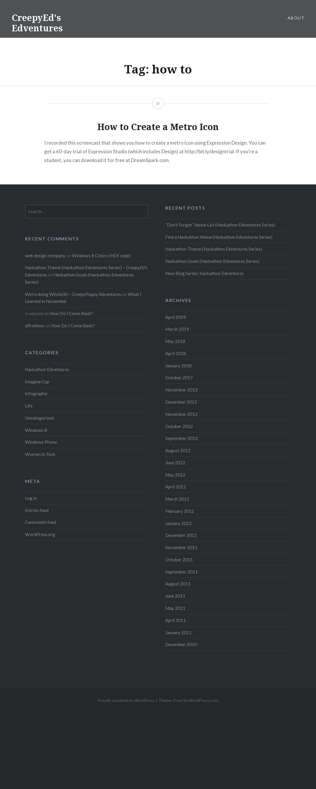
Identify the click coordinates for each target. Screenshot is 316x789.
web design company (45, 255)
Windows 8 (36, 430)
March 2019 (177, 329)
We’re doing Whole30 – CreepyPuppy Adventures (73, 294)
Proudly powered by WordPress (126, 700)
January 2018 (178, 365)
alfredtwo (34, 325)
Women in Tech (40, 454)
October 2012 (179, 426)
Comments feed (40, 522)
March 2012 (177, 499)
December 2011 (181, 535)
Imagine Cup (37, 381)
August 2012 (178, 450)
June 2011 (175, 596)
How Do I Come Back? (71, 313)
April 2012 (175, 486)
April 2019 (175, 317)
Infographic (36, 393)
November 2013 (181, 389)
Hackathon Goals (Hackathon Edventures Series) (212, 261)
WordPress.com (203, 700)
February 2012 (179, 511)
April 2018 (175, 353)
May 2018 (175, 341)
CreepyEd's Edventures (37, 23)
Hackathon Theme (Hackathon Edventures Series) (213, 248)
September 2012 (181, 438)
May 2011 (175, 608)
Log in (31, 498)
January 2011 (178, 632)
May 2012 (175, 474)
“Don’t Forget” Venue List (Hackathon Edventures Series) (220, 224)
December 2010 (181, 644)
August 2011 (178, 583)
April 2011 (175, 620)
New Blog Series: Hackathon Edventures (204, 273)
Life (29, 405)
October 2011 (179, 559)
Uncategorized (39, 417)
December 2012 (181, 402)
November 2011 (181, 547)
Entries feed (37, 510)
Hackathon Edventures (47, 369)
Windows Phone (41, 442)
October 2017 (179, 377)
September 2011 (181, 571)
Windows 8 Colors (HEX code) (101, 255)
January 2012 (178, 523)
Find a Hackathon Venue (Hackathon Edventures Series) (218, 237)
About (296, 17)
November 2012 (181, 414)
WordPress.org (40, 534)
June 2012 (175, 462)
